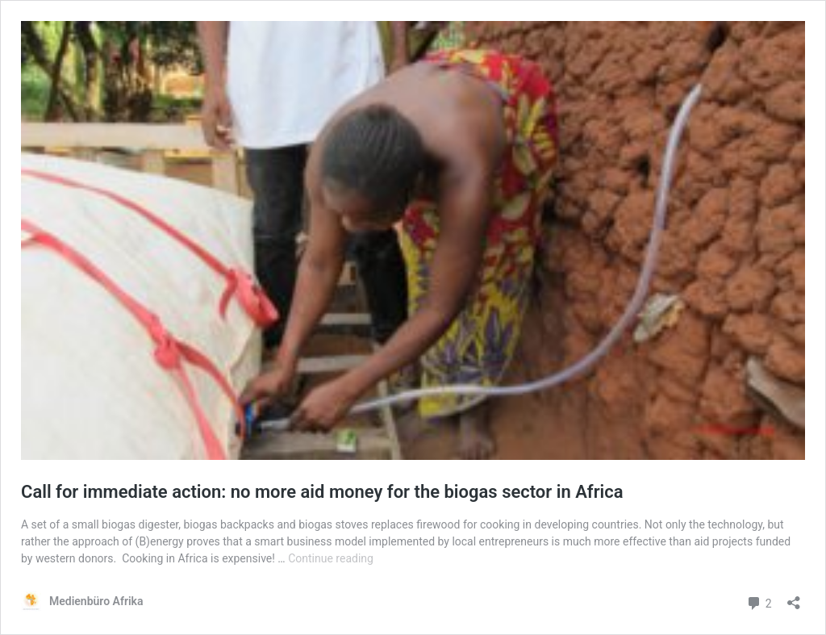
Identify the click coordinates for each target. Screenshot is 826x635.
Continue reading (330, 558)
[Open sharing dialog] (793, 597)
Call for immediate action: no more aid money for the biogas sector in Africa (322, 492)
